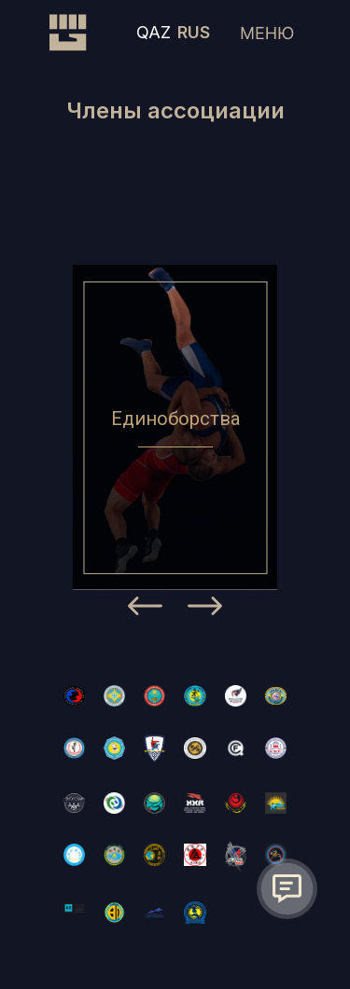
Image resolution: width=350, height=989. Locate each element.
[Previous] (145, 610)
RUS (193, 32)
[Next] (205, 610)
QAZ (153, 32)
